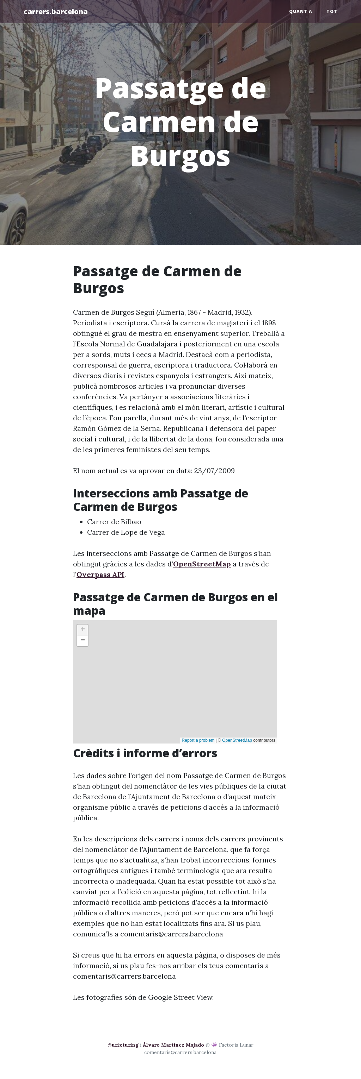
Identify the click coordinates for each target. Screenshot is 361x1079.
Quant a (300, 11)
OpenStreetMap (202, 563)
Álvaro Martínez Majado (173, 1045)
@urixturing (123, 1045)
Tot (331, 11)
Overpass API (100, 574)
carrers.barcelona (56, 11)
